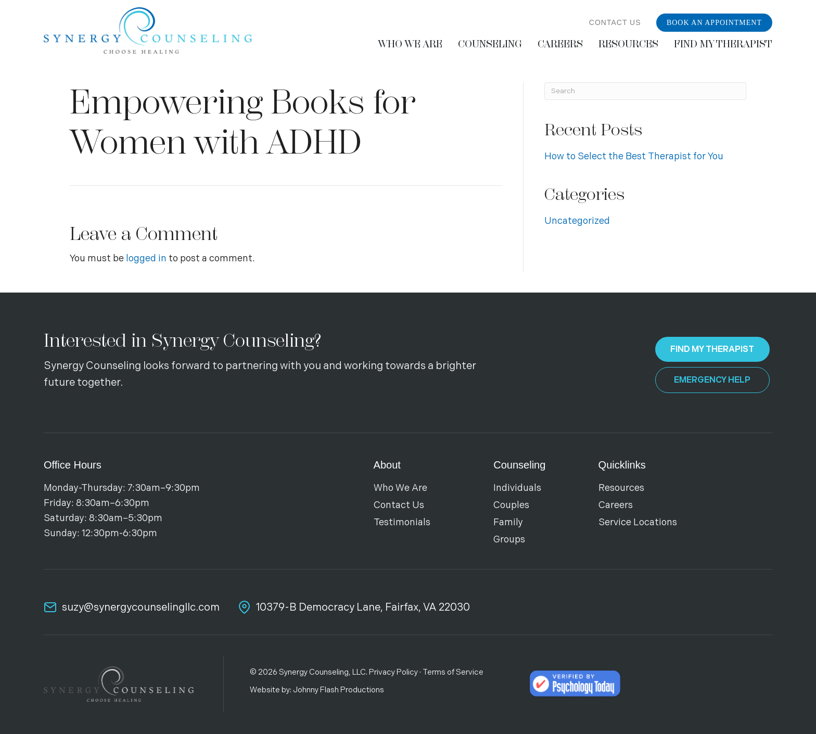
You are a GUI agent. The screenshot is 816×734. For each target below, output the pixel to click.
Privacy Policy (393, 672)
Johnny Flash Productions (338, 690)
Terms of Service (453, 672)
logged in (146, 258)
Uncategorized (577, 221)
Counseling (519, 465)
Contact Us (615, 22)
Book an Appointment (714, 23)
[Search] (645, 91)
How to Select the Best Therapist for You (633, 156)
